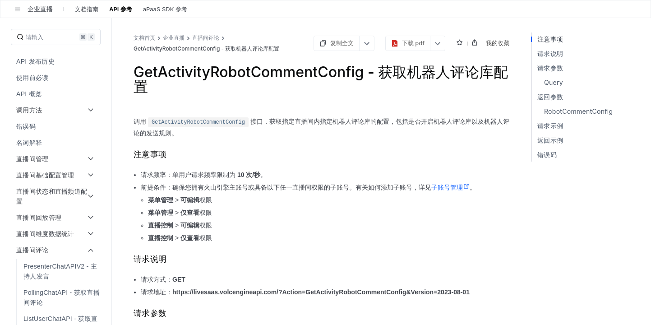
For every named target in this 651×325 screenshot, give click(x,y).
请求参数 (550, 68)
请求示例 (550, 126)
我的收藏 (497, 42)
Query (553, 82)
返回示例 (550, 140)
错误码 (547, 154)
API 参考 (120, 9)
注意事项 (550, 39)
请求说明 (550, 53)
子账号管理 (450, 187)
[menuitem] (56, 61)
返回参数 (550, 97)
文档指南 (86, 9)
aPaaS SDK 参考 (165, 9)
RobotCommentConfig (578, 111)
